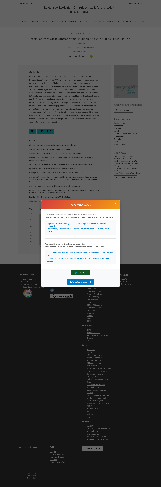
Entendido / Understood (80, 282)
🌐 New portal (80, 272)
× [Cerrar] (116, 203)
